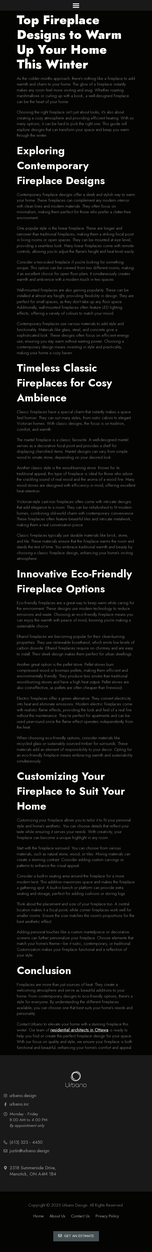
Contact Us (80, 1216)
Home (38, 1216)
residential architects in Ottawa (79, 1029)
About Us (57, 1216)
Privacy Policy (107, 1216)
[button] (76, 5)
